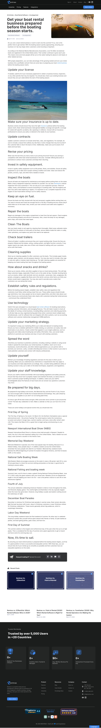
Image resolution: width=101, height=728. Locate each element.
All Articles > (11, 15)
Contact (80, 2)
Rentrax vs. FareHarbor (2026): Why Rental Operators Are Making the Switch (80, 612)
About (75, 2)
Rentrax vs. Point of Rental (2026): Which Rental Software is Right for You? (49, 612)
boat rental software (43, 307)
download (57, 183)
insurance (44, 126)
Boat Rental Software (21, 15)
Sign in (69, 2)
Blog (85, 2)
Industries (11, 7)
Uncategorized (33, 15)
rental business (62, 63)
